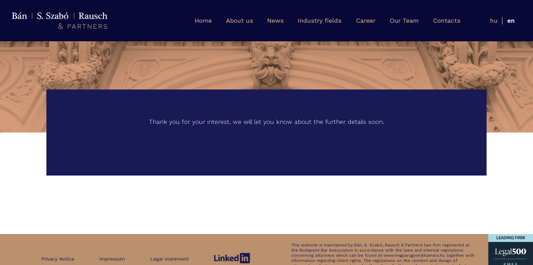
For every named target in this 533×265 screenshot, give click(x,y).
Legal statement (169, 259)
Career (366, 20)
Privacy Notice (57, 259)
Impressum (112, 259)
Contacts (446, 20)
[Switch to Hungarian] (493, 20)
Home (203, 20)
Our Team (404, 20)
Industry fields (319, 20)
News (275, 20)
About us (239, 20)
